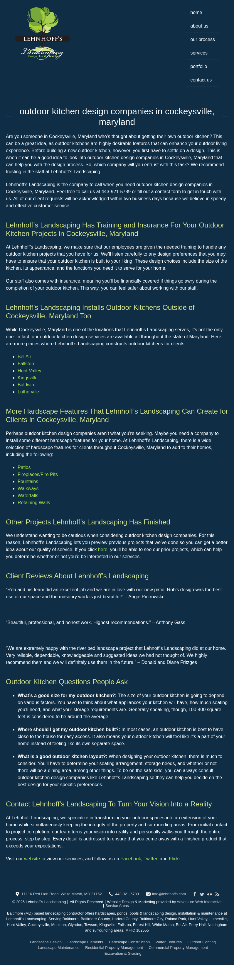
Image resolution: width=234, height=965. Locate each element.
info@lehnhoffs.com (169, 894)
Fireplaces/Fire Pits (38, 474)
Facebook (130, 858)
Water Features (169, 942)
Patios (24, 467)
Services (199, 52)
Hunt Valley (29, 370)
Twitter (150, 858)
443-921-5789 (127, 894)
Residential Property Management (114, 947)
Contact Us (201, 79)
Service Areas (117, 905)
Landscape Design (46, 942)
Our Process (202, 39)
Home (196, 12)
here (102, 549)
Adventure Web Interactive (199, 902)
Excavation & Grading (123, 953)
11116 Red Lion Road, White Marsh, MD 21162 (61, 894)
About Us (199, 25)
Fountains (28, 481)
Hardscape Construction (129, 942)
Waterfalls (28, 495)
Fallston (26, 363)
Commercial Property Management (178, 947)
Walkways (28, 488)
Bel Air (24, 356)
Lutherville (28, 391)
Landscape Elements (85, 942)
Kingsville (28, 377)
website (32, 858)
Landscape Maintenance (59, 947)
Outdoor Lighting (202, 942)
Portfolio (198, 66)
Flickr (174, 858)
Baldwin (26, 384)
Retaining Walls (34, 502)
